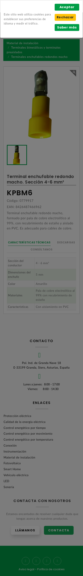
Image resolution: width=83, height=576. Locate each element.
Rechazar (65, 17)
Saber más (67, 27)
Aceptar (67, 7)
